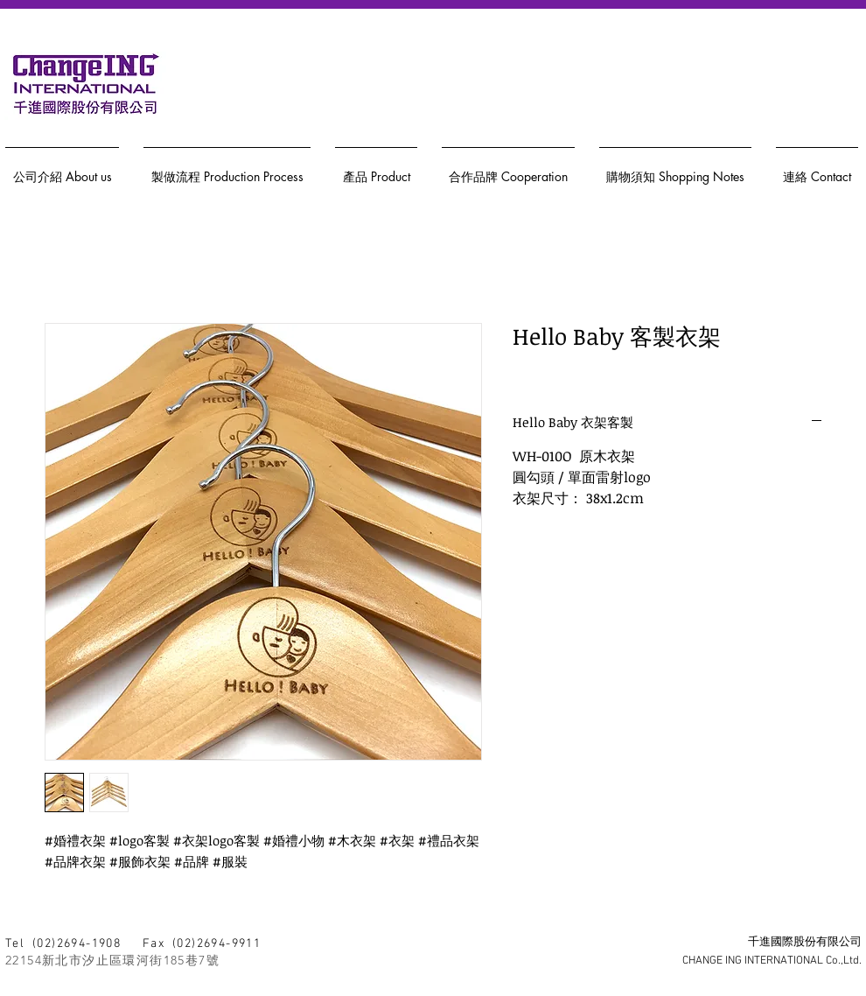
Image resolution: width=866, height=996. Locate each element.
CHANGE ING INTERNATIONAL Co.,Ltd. (772, 961)
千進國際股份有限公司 (805, 943)
